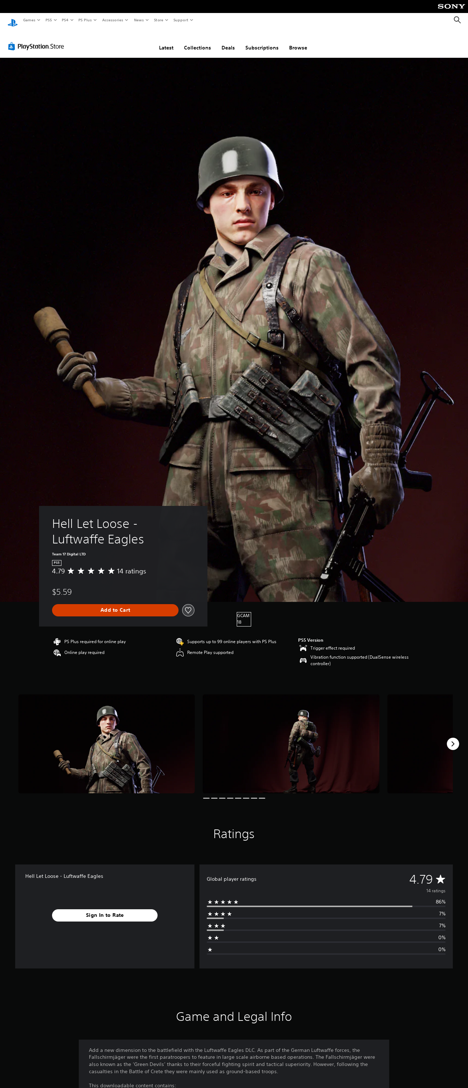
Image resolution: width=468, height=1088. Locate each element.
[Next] (453, 737)
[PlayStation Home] (13, 20)
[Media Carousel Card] (106, 737)
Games (29, 19)
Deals (228, 41)
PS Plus (85, 19)
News (139, 19)
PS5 (48, 19)
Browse (298, 41)
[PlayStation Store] (37, 39)
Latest (166, 41)
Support (180, 19)
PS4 (65, 19)
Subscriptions (262, 41)
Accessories (112, 19)
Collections (197, 41)
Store (158, 19)
